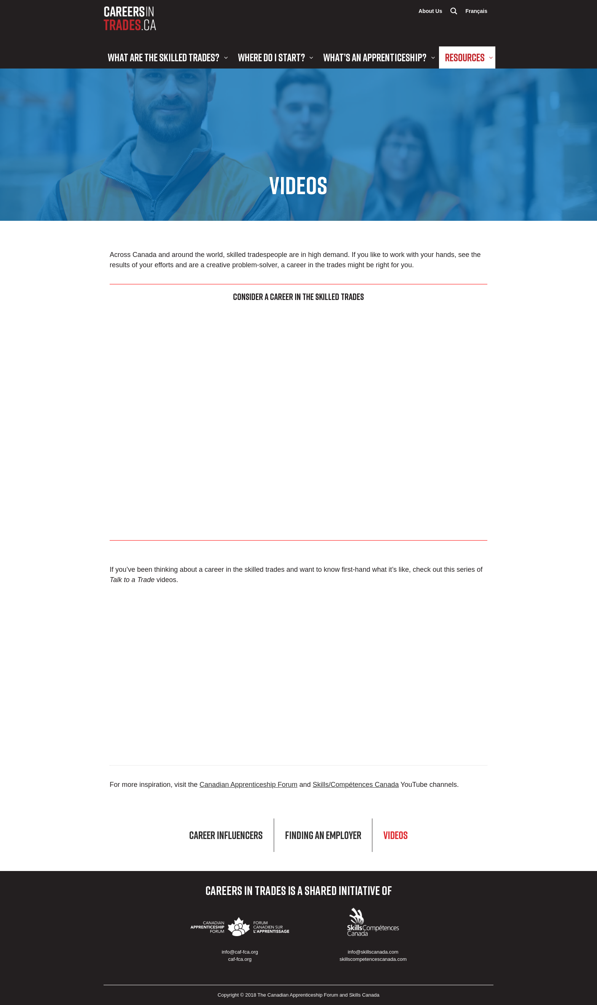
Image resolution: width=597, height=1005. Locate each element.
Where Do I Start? (271, 57)
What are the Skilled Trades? (163, 57)
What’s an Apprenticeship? (374, 57)
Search (454, 11)
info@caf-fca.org (240, 952)
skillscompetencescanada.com (373, 959)
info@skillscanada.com (373, 952)
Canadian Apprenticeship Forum (248, 784)
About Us (430, 11)
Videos (395, 835)
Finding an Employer (323, 835)
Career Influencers (226, 835)
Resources (465, 57)
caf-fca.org (239, 959)
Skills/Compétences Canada (356, 784)
